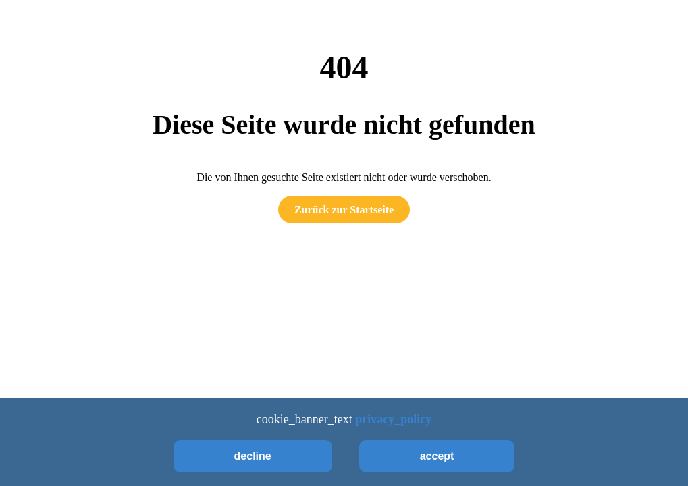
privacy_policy (393, 419)
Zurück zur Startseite (344, 209)
